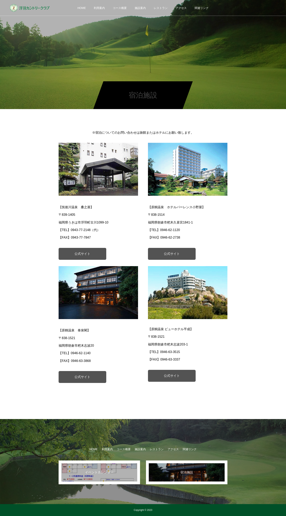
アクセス (181, 8)
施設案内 (140, 8)
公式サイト (82, 253)
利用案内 (99, 8)
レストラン (161, 8)
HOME (81, 8)
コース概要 (120, 8)
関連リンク (202, 8)
